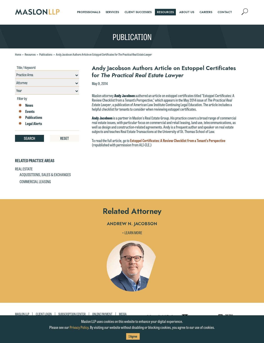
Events (26, 111)
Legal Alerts (30, 123)
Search (29, 138)
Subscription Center (72, 314)
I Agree (133, 336)
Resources (30, 54)
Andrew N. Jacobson (132, 224)
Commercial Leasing (35, 181)
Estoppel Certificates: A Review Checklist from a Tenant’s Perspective (177, 140)
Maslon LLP (22, 314)
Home (18, 54)
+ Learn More (132, 232)
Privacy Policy (79, 327)
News (25, 105)
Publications (45, 54)
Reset (64, 138)
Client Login (44, 314)
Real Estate (24, 169)
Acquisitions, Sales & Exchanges (45, 174)
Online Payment (102, 314)
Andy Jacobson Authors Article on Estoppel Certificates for (104, 54)
